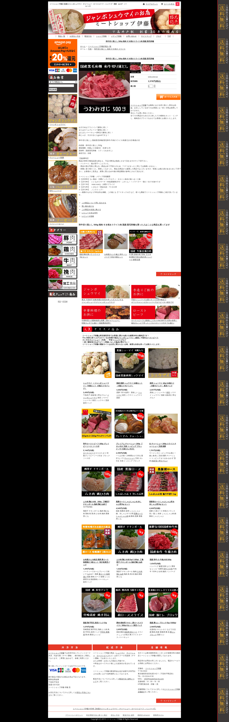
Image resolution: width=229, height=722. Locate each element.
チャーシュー (94, 340)
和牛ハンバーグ (55, 190)
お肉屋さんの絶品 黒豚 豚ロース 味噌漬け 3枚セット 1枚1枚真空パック (96, 562)
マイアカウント (152, 4)
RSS (59, 301)
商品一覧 (61, 36)
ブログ (158, 36)
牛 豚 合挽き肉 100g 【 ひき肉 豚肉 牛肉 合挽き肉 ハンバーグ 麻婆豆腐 (140, 257)
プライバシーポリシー (74, 715)
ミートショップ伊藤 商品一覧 (99, 46)
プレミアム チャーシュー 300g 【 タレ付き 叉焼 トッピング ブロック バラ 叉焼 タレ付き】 (129, 446)
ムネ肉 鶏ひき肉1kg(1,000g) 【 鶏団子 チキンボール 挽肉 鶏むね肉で (129, 562)
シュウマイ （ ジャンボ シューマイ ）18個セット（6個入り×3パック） (96, 386)
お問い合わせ (131, 36)
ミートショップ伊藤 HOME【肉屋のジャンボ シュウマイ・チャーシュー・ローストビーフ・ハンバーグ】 (114, 708)
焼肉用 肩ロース (130, 632)
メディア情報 (116, 36)
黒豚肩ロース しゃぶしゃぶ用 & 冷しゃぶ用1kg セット (161, 502)
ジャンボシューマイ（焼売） (129, 337)
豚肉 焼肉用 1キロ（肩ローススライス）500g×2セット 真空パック (129, 624)
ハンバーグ (118, 340)
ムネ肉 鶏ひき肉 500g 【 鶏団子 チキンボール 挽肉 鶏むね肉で (96, 502)
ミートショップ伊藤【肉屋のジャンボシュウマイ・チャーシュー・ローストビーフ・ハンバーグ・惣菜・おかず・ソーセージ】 (88, 5)
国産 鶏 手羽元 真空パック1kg (95, 622)
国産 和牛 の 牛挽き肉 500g (160, 559)
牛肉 (90, 49)
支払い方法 (115, 715)
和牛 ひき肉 (168, 569)
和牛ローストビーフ (150, 337)
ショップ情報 (101, 36)
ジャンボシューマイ (96, 396)
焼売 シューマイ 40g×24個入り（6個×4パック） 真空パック (162, 384)
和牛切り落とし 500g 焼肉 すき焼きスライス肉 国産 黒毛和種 (130, 41)
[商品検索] (61, 85)
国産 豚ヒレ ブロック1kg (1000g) (163, 622)
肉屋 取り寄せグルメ (159, 461)
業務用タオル (158, 715)
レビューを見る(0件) (90, 213)
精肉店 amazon (144, 715)
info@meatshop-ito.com (154, 679)
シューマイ (120, 653)
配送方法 (88, 36)
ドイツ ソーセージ (56, 224)
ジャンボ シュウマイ (57, 124)
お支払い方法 (75, 36)
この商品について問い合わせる (94, 203)
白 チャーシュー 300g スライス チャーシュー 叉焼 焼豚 (162, 445)
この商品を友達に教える (91, 209)
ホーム (82, 46)
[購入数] (150, 86)
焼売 (168, 392)
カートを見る (169, 4)
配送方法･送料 (128, 715)
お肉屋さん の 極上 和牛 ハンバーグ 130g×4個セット (115, 255)
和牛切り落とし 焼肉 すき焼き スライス (109, 49)
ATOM (64, 301)
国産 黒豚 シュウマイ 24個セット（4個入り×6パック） (129, 384)
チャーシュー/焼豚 (56, 157)
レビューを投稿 (88, 216)
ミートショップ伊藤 (138, 105)
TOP (169, 36)
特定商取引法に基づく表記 (96, 715)
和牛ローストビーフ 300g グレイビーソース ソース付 (96, 445)
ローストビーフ (89, 453)
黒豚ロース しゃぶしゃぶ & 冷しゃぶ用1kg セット (128, 502)
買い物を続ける (88, 206)
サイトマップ (146, 36)
